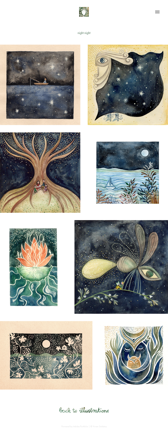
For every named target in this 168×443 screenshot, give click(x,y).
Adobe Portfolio (80, 426)
